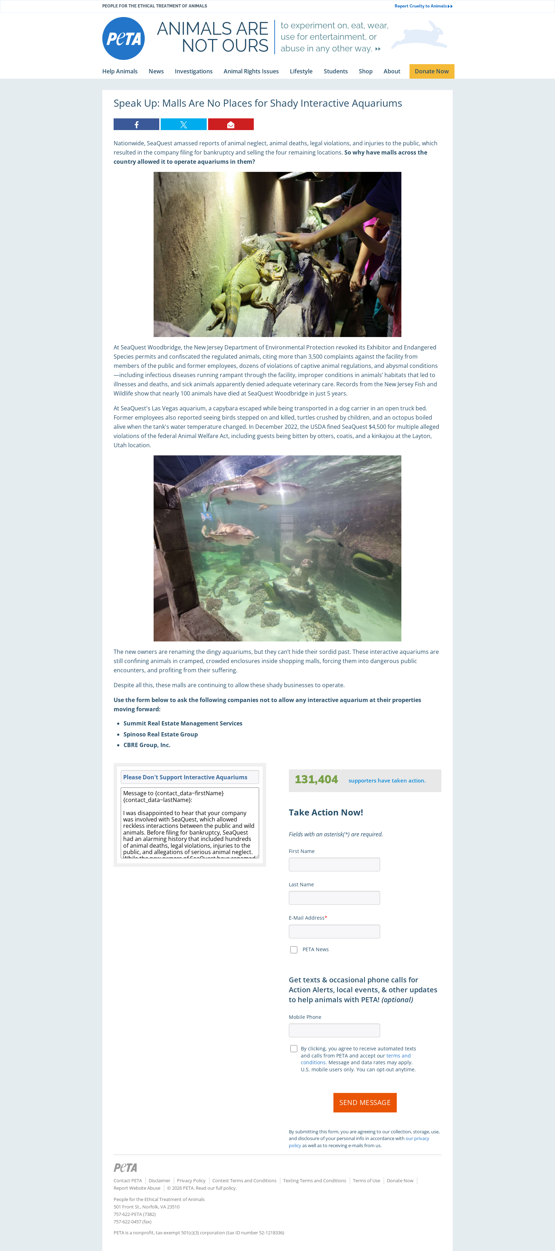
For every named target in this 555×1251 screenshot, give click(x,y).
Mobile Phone (305, 1017)
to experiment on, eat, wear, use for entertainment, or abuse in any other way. (335, 37)
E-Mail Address (307, 917)
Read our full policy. (216, 1188)
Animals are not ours (213, 36)
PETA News (316, 949)
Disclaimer (159, 1180)
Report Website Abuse (137, 1188)
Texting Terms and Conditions (314, 1180)
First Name (302, 851)
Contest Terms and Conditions (244, 1180)
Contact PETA (128, 1180)
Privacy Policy (191, 1180)
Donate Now (400, 1180)
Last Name (301, 884)
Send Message (365, 1102)
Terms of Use (366, 1180)
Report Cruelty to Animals (424, 6)
